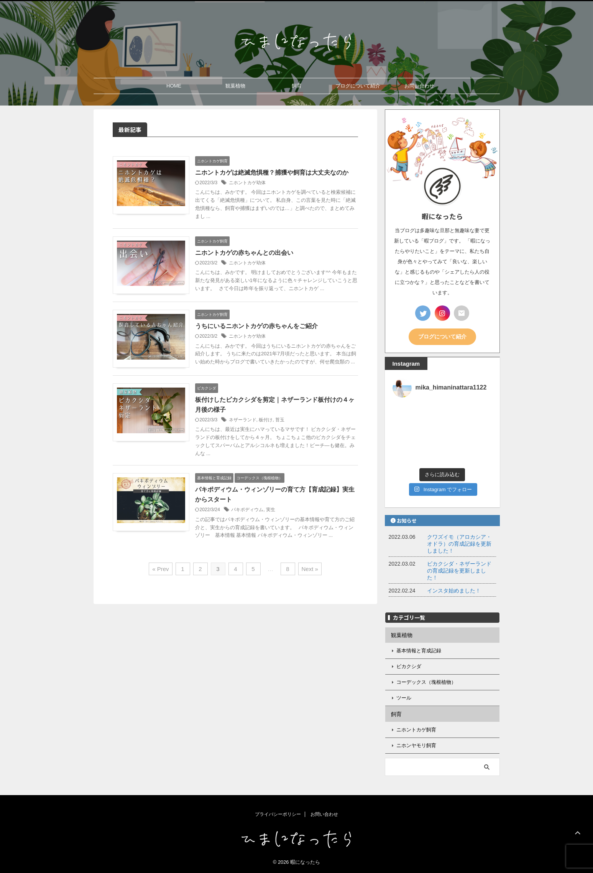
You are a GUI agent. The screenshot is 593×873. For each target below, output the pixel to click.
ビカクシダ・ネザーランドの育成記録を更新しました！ (459, 571)
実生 (270, 509)
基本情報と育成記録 (418, 651)
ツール (403, 698)
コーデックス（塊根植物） (426, 682)
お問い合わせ (419, 86)
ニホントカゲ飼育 (416, 730)
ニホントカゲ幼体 (247, 182)
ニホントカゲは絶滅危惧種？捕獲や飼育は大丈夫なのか (271, 172)
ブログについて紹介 (357, 86)
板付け (266, 419)
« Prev (160, 569)
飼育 (297, 86)
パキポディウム (247, 509)
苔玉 (279, 419)
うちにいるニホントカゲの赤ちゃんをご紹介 (256, 326)
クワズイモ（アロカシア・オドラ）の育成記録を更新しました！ (459, 544)
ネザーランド (242, 419)
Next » (310, 569)
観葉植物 (235, 86)
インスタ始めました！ (454, 591)
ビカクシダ (408, 666)
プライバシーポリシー (278, 814)
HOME (173, 86)
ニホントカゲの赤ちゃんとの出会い (244, 252)
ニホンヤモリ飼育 (416, 745)
